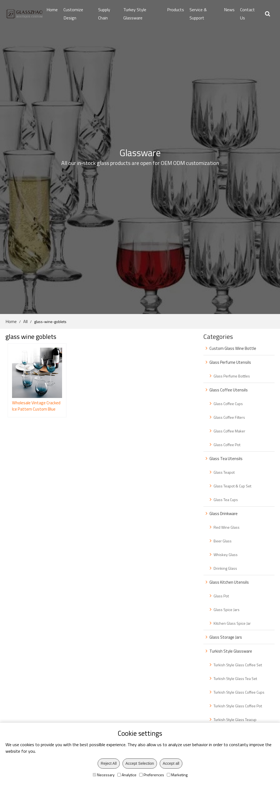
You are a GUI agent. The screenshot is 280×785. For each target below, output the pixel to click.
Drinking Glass (225, 568)
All (25, 321)
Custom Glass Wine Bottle (232, 348)
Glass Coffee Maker (229, 431)
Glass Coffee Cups (228, 403)
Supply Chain (104, 13)
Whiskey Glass (226, 554)
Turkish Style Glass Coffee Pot (238, 706)
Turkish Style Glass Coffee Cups (239, 692)
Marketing (177, 775)
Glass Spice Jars (227, 609)
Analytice (126, 775)
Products (175, 9)
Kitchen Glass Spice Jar (232, 623)
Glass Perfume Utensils (230, 362)
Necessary (104, 775)
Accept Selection (140, 763)
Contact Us (247, 13)
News (229, 9)
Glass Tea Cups (226, 499)
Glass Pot (221, 596)
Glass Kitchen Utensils (229, 582)
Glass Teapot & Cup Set (232, 486)
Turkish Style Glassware (230, 651)
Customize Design (73, 13)
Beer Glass (223, 541)
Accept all (171, 763)
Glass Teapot (224, 472)
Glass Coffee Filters (229, 417)
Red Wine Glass (227, 527)
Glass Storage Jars (225, 637)
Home (52, 9)
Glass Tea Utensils (226, 458)
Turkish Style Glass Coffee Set (238, 665)
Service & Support (198, 13)
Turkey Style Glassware (134, 13)
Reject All (108, 763)
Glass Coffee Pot (227, 444)
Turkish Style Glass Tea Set (235, 678)
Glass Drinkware (223, 513)
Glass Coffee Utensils (228, 390)
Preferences (151, 775)
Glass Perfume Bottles (232, 376)
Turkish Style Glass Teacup (235, 719)
